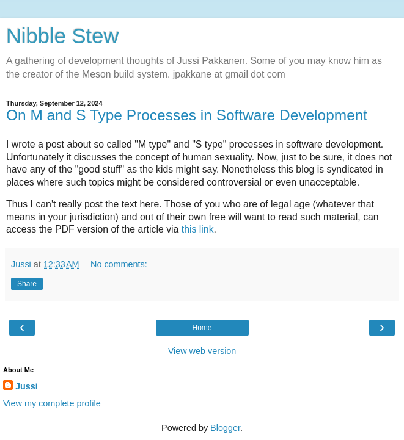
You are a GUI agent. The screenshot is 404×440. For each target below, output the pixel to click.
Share (27, 284)
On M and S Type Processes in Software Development (186, 115)
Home (201, 327)
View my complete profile (52, 403)
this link (198, 229)
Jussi (26, 386)
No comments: (118, 264)
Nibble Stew (62, 36)
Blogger (225, 428)
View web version (202, 351)
